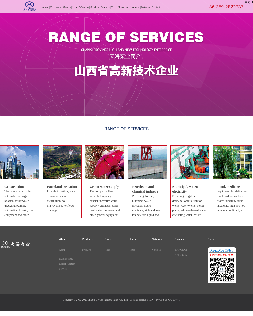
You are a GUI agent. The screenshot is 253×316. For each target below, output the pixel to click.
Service (63, 268)
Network (145, 7)
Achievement (133, 7)
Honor (121, 7)
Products (105, 7)
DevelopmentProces (60, 7)
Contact (156, 7)
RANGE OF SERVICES (181, 252)
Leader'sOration (80, 7)
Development (66, 258)
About (45, 7)
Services (94, 7)
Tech (113, 7)
